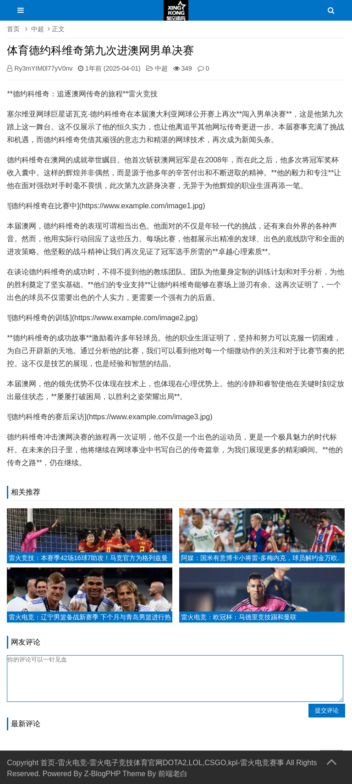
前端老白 (172, 774)
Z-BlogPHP (102, 774)
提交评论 (327, 710)
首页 (13, 29)
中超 (37, 29)
